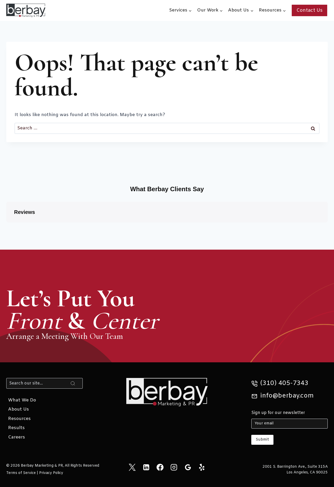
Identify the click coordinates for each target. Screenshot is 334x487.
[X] (132, 467)
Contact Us (309, 10)
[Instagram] (174, 467)
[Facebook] (160, 467)
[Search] (44, 383)
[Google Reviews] (188, 467)
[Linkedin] (146, 467)
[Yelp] (202, 467)
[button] (6, 228)
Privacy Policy (51, 473)
